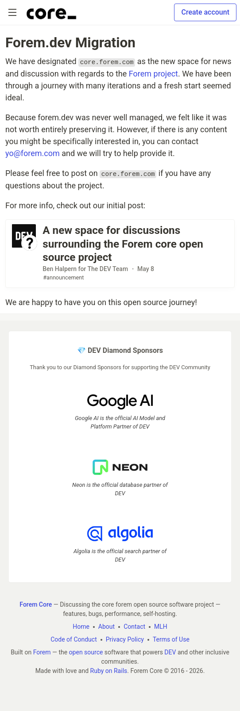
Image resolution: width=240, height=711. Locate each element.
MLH (160, 626)
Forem (42, 652)
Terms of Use (171, 639)
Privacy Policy (125, 639)
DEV (170, 652)
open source (86, 652)
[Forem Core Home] (51, 12)
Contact (134, 626)
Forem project (153, 73)
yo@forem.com (32, 153)
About (106, 626)
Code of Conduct (73, 639)
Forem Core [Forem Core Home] (35, 604)
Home (81, 626)
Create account (205, 12)
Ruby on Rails (109, 670)
